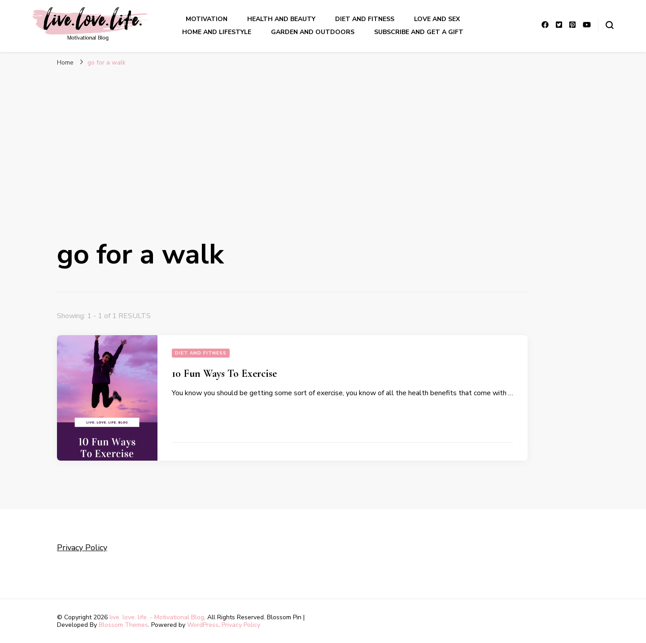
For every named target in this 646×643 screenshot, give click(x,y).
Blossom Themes (123, 625)
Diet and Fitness (364, 19)
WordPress (202, 625)
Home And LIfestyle (216, 32)
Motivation (206, 19)
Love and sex (437, 19)
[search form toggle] (610, 25)
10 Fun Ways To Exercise (224, 373)
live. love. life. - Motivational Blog (156, 617)
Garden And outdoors (312, 32)
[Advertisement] (323, 139)
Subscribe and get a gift (418, 32)
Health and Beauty (281, 19)
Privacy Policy (82, 547)
